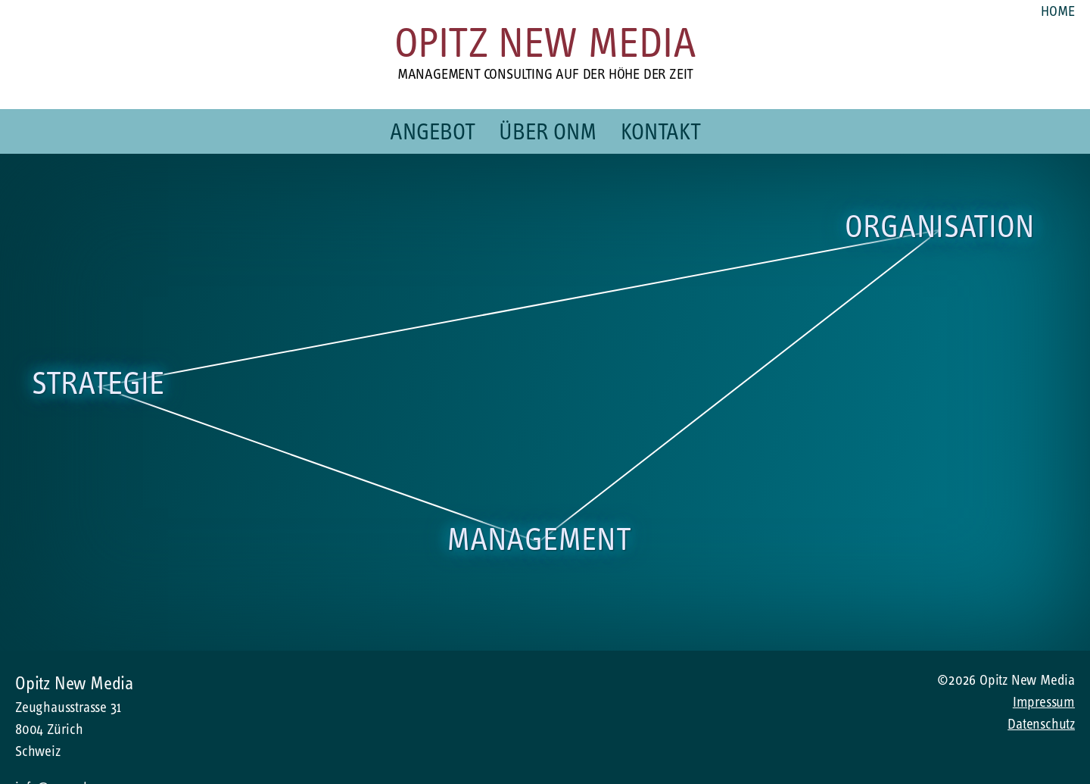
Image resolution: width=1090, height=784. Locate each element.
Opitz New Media (545, 46)
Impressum (1044, 703)
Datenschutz (1041, 725)
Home (1058, 12)
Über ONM (547, 133)
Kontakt (660, 133)
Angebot (432, 133)
